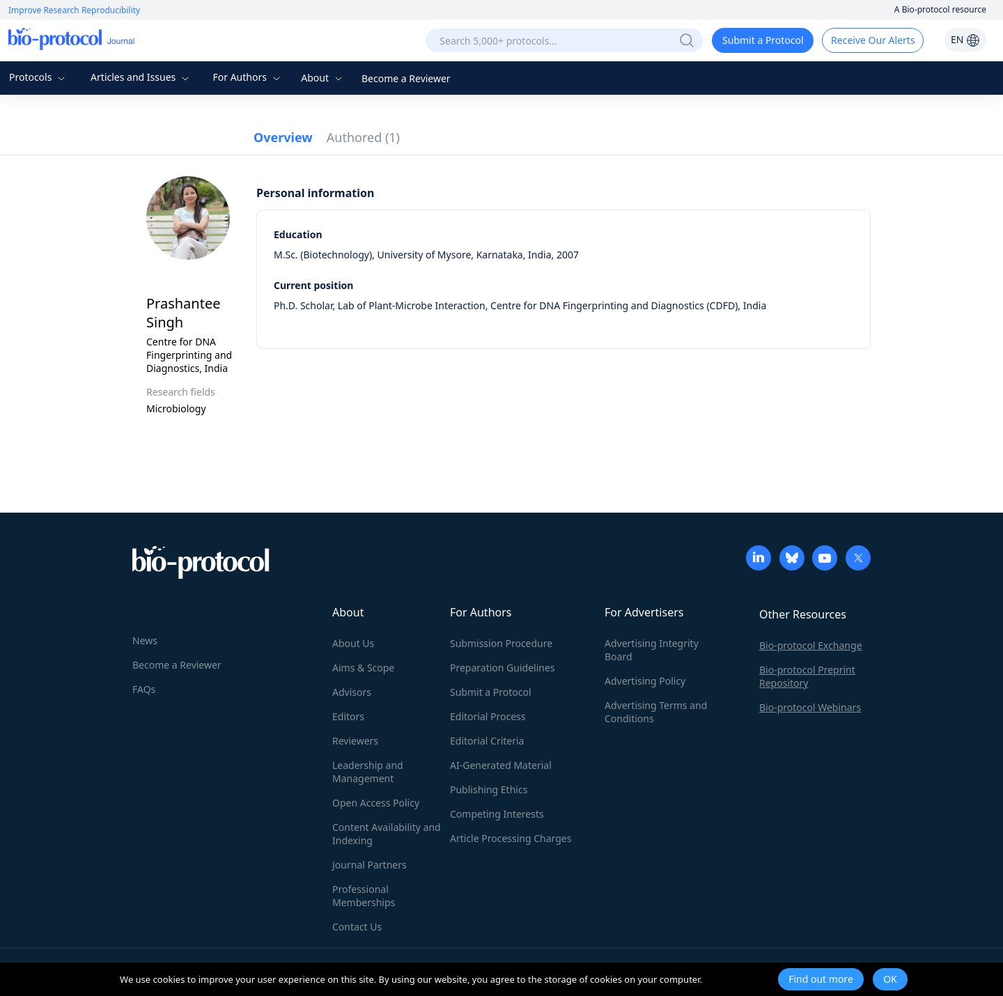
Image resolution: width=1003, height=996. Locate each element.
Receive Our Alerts (873, 40)
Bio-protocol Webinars (810, 707)
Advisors (351, 692)
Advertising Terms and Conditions (656, 712)
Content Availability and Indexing (386, 833)
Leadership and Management (367, 771)
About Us (353, 643)
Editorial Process (488, 716)
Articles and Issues (141, 77)
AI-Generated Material (501, 765)
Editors (348, 716)
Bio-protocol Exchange (810, 645)
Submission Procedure (501, 643)
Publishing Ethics (488, 789)
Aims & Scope (363, 667)
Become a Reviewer (406, 78)
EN (965, 39)
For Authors (247, 77)
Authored (363, 137)
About (323, 77)
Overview (283, 137)
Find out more (820, 979)
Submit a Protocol (763, 40)
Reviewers (355, 740)
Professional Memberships (363, 895)
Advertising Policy (645, 680)
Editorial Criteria (487, 740)
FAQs (143, 689)
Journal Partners (369, 864)
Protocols (38, 77)
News (144, 640)
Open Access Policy (375, 802)
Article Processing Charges (510, 838)
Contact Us (357, 926)
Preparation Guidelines (502, 667)
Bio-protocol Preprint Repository (807, 676)
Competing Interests (497, 813)
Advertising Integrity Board (652, 650)
